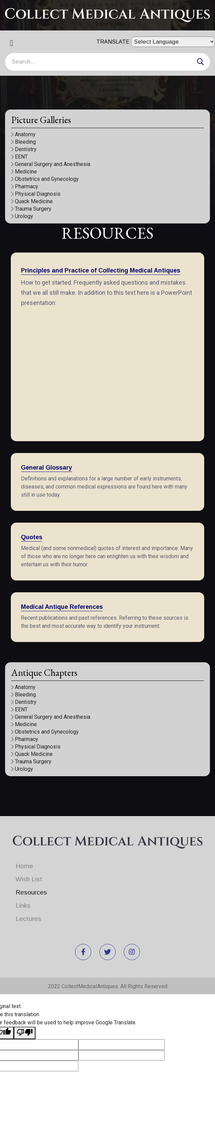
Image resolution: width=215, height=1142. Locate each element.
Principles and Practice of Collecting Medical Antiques (100, 270)
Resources (31, 888)
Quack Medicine (32, 201)
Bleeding (23, 142)
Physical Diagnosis (36, 194)
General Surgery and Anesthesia (50, 164)
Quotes (31, 537)
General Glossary (46, 467)
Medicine (24, 171)
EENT (19, 156)
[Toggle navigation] (13, 45)
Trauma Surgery (31, 209)
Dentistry (24, 149)
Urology (22, 216)
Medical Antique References (62, 606)
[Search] (107, 62)
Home (24, 861)
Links (23, 901)
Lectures (28, 914)
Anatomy (23, 134)
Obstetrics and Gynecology (45, 179)
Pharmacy (24, 186)
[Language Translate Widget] (173, 42)
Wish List (29, 875)
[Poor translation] (24, 1033)
